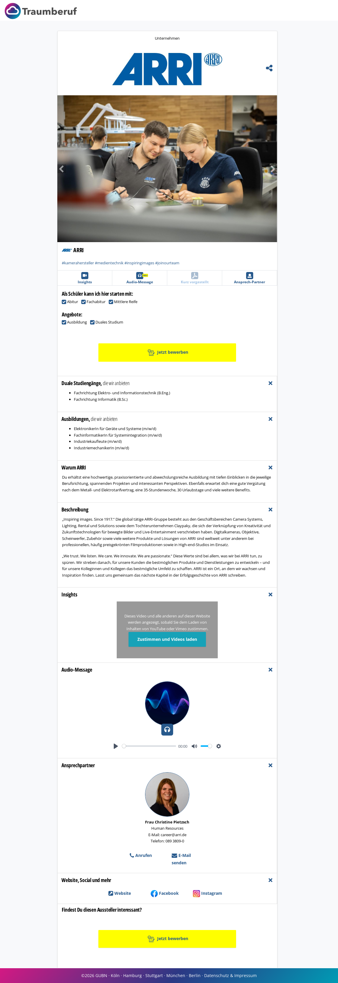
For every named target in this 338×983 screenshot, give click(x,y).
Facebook (165, 893)
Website (119, 893)
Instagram (207, 893)
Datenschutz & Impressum (230, 975)
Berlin (195, 975)
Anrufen (141, 855)
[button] (112, 168)
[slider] (149, 746)
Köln (115, 975)
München (175, 975)
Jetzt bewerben (168, 352)
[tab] (167, 383)
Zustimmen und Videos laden (167, 639)
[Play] (116, 746)
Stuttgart (154, 975)
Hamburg (132, 975)
